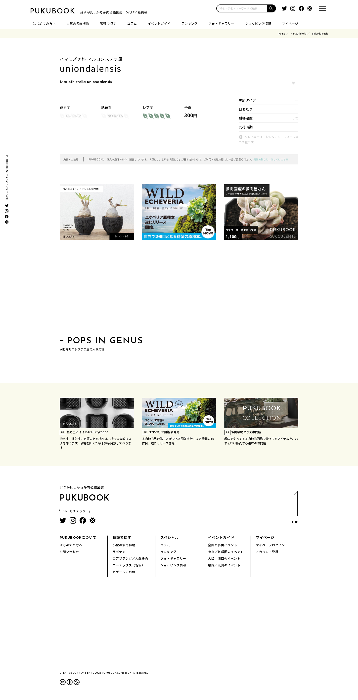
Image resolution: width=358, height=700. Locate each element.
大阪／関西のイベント (224, 558)
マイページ (290, 23)
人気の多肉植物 (77, 23)
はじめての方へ (44, 23)
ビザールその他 (124, 572)
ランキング (189, 23)
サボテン (119, 551)
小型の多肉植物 (124, 545)
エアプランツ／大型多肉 (130, 558)
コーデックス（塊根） (129, 565)
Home (281, 33)
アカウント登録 (267, 551)
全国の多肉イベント (222, 545)
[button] (272, 8)
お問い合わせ (69, 551)
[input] (242, 8)
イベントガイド (159, 23)
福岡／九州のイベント (224, 565)
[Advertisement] (179, 290)
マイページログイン (270, 545)
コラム (132, 23)
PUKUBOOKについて (78, 537)
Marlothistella (298, 33)
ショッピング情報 (258, 23)
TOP (294, 508)
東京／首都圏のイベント (226, 551)
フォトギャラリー (221, 23)
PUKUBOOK (55, 11)
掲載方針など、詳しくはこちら (270, 159)
